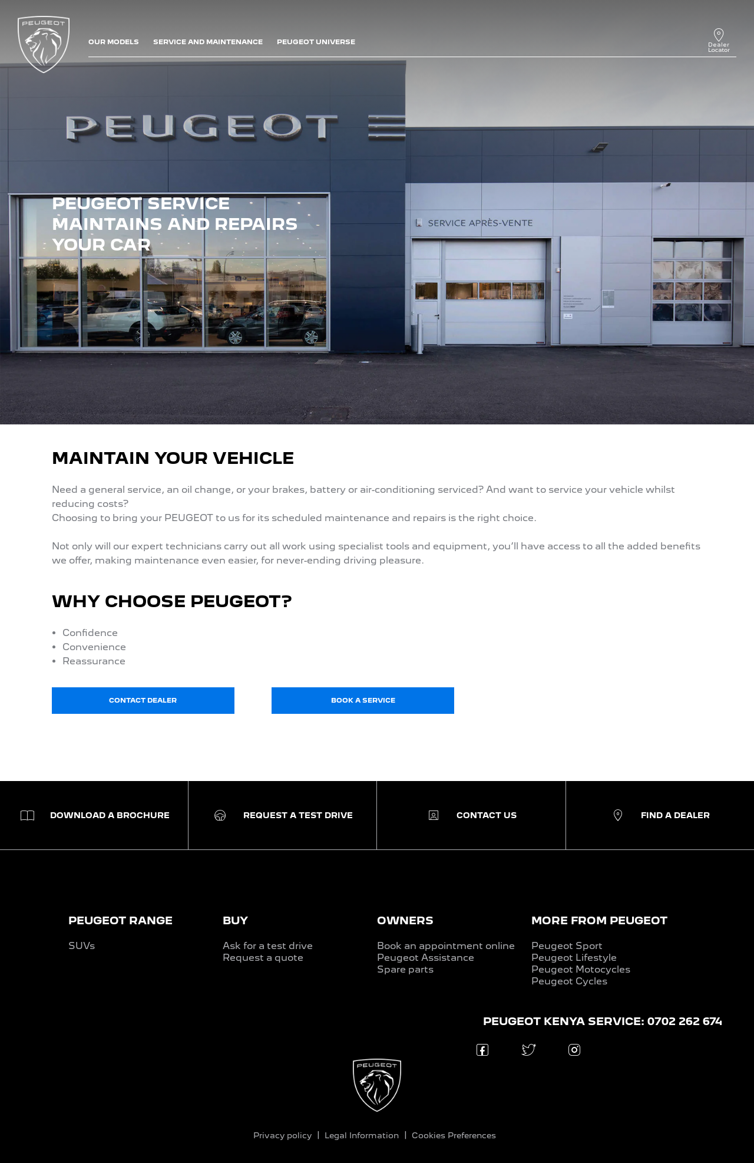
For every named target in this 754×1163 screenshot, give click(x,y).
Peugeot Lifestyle (574, 957)
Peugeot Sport (567, 945)
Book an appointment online (446, 945)
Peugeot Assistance (425, 957)
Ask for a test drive (268, 945)
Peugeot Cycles (569, 981)
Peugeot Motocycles (580, 969)
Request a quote (263, 957)
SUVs (81, 945)
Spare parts (405, 969)
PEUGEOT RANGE (120, 920)
